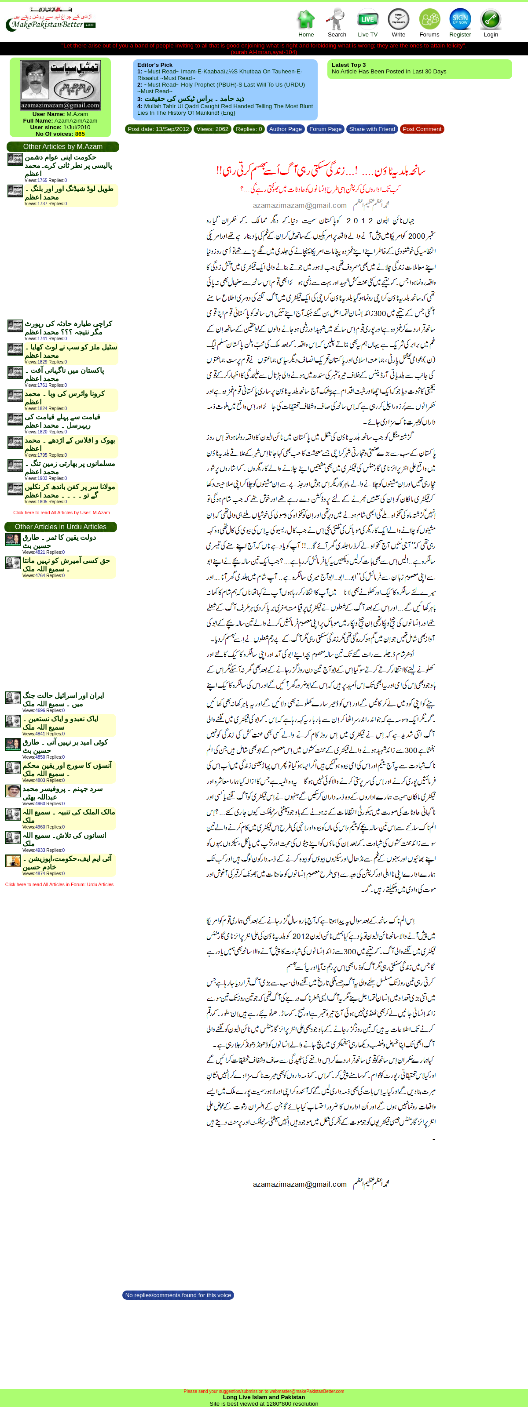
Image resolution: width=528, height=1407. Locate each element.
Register (460, 22)
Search (337, 22)
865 (80, 134)
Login (491, 22)
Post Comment (422, 129)
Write (399, 22)
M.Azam (77, 114)
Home (306, 22)
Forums (429, 22)
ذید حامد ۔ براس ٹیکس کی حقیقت (194, 98)
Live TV (368, 22)
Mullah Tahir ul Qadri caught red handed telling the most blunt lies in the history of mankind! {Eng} (225, 109)
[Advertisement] (62, 263)
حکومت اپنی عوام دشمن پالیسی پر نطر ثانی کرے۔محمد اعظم (68, 165)
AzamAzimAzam (76, 120)
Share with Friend (372, 129)
